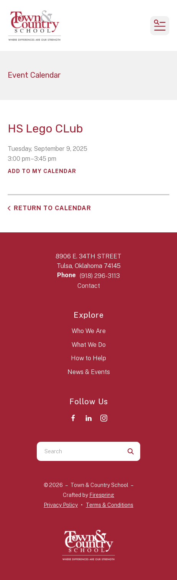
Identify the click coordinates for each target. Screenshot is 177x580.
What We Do (89, 344)
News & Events (88, 372)
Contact (88, 285)
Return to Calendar (52, 208)
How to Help (88, 358)
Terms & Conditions (109, 505)
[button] (159, 25)
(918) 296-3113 (100, 275)
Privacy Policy (61, 505)
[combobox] (79, 451)
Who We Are (89, 331)
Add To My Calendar (42, 171)
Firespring (101, 495)
